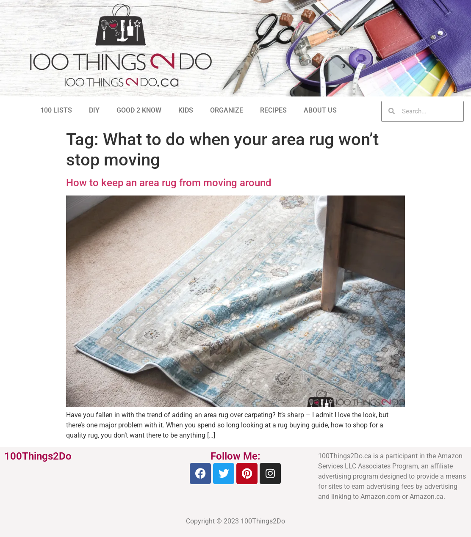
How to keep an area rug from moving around (169, 183)
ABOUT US (320, 110)
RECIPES (273, 110)
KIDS (185, 110)
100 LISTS (56, 110)
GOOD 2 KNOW (138, 110)
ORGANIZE (226, 110)
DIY (94, 110)
